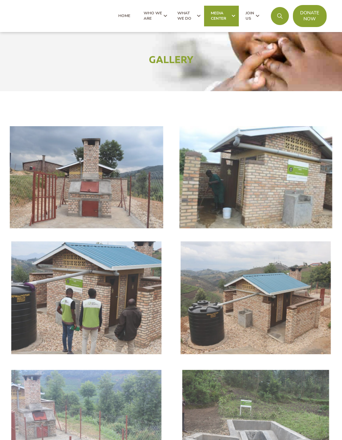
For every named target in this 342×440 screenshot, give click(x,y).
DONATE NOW (309, 16)
